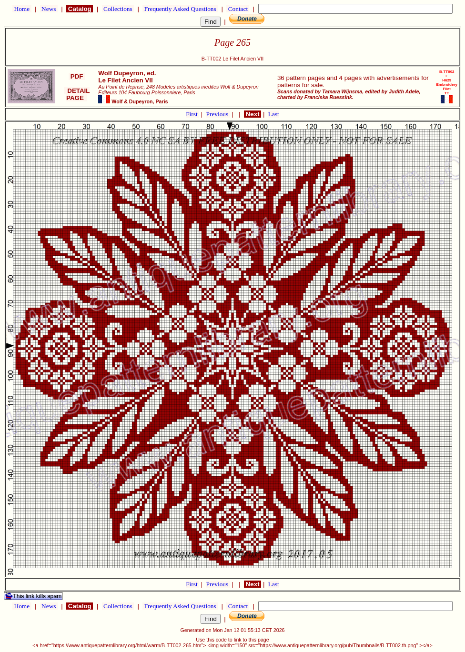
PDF (77, 76)
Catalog (79, 8)
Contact (237, 8)
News (49, 8)
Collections (118, 8)
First (192, 114)
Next (252, 114)
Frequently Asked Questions (180, 8)
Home (21, 8)
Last (273, 114)
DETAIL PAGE (77, 94)
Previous (218, 114)
